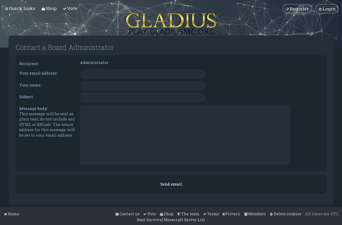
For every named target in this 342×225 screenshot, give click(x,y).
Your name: (30, 84)
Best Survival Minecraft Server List (171, 219)
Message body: (33, 108)
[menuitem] (49, 8)
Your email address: (38, 73)
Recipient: (29, 63)
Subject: (26, 96)
